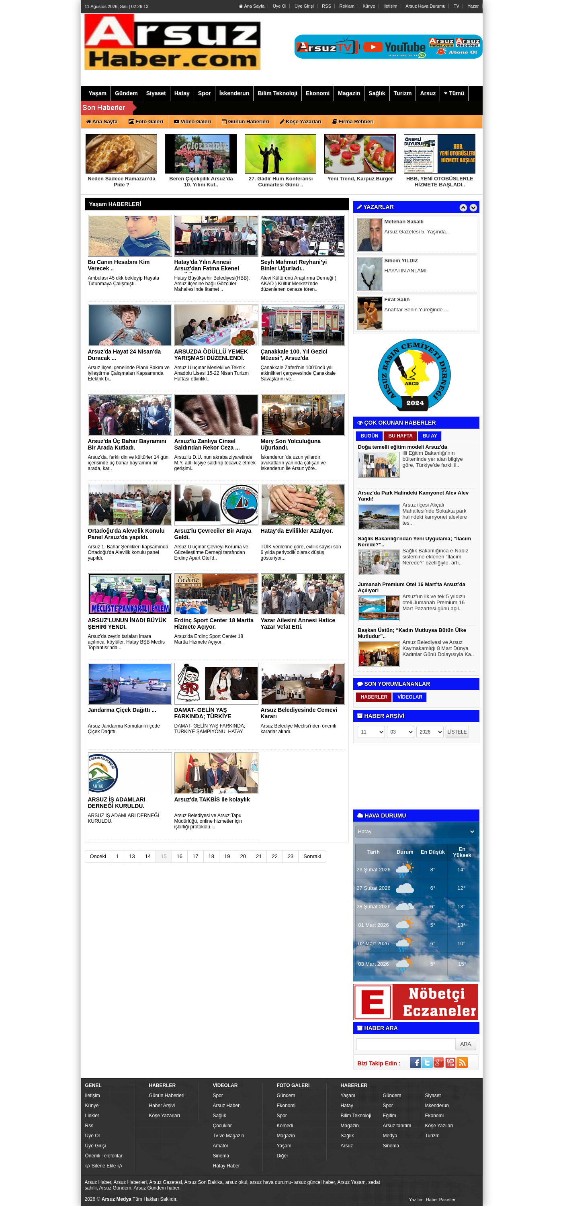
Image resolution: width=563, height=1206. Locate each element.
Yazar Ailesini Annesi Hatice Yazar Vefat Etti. (298, 623)
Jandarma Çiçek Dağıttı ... (122, 710)
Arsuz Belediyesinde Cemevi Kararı (299, 713)
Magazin (286, 1136)
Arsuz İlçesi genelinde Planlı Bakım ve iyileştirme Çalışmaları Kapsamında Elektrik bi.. (129, 373)
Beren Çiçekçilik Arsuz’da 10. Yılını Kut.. (201, 182)
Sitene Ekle (104, 1166)
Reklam (347, 6)
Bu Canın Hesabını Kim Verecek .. (119, 265)
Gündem (286, 1095)
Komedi (285, 1125)
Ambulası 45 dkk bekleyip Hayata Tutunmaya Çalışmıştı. (123, 280)
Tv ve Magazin (228, 1136)
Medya (390, 1136)
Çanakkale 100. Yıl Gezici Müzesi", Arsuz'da (294, 354)
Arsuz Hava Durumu (425, 6)
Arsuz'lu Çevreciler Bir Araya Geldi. (213, 533)
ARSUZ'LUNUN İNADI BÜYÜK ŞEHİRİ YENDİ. (127, 623)
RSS (326, 6)
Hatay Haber (226, 1166)
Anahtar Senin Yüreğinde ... (417, 311)
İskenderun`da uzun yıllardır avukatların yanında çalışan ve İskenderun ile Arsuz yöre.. (293, 462)
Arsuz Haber (226, 1105)
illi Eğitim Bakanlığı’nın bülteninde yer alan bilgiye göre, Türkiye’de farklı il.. (433, 460)
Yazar (473, 6)
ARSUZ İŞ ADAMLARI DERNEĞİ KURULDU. (116, 802)
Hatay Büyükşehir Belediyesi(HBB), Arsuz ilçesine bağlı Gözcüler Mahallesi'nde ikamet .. (212, 283)
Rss (89, 1125)
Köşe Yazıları (439, 1125)
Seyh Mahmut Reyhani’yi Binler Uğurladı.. (294, 265)
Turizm (432, 1136)
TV (456, 6)
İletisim (390, 6)
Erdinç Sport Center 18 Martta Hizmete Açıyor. (214, 623)
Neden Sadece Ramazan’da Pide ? (121, 182)
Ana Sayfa (251, 6)
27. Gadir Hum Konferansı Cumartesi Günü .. (281, 182)
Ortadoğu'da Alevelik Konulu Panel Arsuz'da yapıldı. (126, 533)
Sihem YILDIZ (401, 262)
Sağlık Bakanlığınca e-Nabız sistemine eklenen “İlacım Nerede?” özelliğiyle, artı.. (436, 558)
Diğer (283, 1156)
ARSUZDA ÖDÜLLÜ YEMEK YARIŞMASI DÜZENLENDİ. (211, 354)
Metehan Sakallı (404, 223)
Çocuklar (222, 1125)
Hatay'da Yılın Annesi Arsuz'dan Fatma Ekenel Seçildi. (206, 268)
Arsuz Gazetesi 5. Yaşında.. (417, 233)
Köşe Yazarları (164, 1115)
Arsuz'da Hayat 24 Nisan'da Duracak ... (124, 354)
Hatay (347, 1105)
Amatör (221, 1146)
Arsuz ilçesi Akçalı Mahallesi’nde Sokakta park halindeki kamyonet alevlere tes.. (435, 515)
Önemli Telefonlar (104, 1156)
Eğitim (389, 1115)
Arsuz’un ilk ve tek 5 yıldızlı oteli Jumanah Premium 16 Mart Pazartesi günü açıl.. (434, 603)
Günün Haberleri (166, 1095)
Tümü (454, 93)
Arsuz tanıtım (397, 1125)
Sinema (221, 1156)
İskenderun (437, 1105)
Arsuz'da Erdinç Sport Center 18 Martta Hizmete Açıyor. (209, 639)
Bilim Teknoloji (356, 1115)
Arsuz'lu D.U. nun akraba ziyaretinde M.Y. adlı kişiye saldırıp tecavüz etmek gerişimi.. (215, 462)
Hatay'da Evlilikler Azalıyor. (297, 530)
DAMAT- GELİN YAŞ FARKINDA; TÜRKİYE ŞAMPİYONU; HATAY (202, 716)
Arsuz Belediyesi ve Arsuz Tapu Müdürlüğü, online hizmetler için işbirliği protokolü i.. (208, 821)
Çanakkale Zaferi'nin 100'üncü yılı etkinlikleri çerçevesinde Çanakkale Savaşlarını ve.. (298, 373)
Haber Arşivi (162, 1105)
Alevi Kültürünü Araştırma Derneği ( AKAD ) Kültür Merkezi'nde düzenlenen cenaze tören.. (298, 283)
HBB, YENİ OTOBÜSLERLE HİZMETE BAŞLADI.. (439, 182)
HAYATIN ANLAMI (406, 272)
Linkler (92, 1115)
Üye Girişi (304, 6)
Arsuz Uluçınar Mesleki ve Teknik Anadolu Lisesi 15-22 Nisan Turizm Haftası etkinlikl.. (211, 373)
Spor (218, 1095)
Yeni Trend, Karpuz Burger (360, 179)
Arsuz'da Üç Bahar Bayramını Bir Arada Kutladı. (127, 444)
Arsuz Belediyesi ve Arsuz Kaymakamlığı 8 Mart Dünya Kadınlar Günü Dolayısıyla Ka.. (438, 649)
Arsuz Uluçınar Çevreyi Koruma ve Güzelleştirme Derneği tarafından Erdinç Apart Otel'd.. (211, 552)
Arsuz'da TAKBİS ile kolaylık (212, 799)
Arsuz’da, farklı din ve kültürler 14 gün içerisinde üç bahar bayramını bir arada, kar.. (128, 462)
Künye (369, 6)
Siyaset (433, 1095)
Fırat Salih (397, 301)
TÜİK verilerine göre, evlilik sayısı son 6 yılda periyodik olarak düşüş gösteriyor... (301, 552)
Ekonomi (286, 1105)
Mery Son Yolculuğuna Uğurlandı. (291, 444)
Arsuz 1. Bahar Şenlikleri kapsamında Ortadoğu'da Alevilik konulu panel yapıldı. (128, 552)
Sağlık (219, 1115)
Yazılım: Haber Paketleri (433, 1199)
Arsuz (347, 1146)
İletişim (92, 1095)
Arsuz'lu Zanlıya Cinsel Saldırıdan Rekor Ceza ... (207, 444)
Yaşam (284, 1146)
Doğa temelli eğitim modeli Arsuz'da (402, 447)
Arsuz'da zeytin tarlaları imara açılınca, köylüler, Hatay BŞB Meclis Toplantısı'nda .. (126, 642)
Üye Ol (280, 6)
